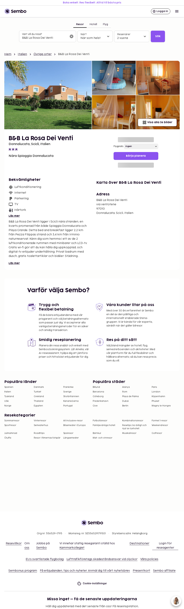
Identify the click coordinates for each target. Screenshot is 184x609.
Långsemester (71, 438)
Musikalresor (129, 433)
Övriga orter (43, 54)
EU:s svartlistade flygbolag (45, 559)
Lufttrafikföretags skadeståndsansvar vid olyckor (101, 559)
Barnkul (97, 433)
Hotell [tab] (93, 24)
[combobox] (44, 38)
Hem (7, 54)
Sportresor (10, 425)
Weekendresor (160, 425)
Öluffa (7, 438)
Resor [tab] (80, 24)
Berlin (125, 405)
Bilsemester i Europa (74, 425)
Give (95, 405)
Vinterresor (40, 420)
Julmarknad (10, 433)
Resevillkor (14, 543)
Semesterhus (41, 425)
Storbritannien (71, 396)
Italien (22, 54)
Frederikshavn (100, 401)
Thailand (38, 401)
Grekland (39, 396)
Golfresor (157, 433)
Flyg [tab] (105, 24)
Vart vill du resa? (32, 34)
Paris (154, 387)
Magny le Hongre (161, 405)
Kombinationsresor (132, 420)
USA (6, 401)
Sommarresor (11, 420)
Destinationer (139, 543)
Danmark (39, 387)
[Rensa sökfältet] (71, 36)
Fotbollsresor (100, 420)
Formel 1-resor (159, 420)
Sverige (67, 391)
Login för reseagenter (165, 545)
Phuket (155, 401)
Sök (157, 36)
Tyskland (9, 396)
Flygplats (118, 146)
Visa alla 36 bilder (157, 122)
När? (83, 34)
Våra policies (149, 559)
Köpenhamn (158, 396)
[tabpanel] (92, 36)
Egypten (38, 405)
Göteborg (98, 396)
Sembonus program (22, 570)
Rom (124, 391)
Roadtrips (39, 433)
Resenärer (123, 34)
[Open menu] (177, 11)
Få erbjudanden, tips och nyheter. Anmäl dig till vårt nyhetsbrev (85, 570)
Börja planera (136, 156)
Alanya (126, 387)
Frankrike (68, 387)
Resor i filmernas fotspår (47, 438)
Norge (7, 405)
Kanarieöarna (71, 401)
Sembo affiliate (164, 570)
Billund (96, 387)
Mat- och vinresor (102, 438)
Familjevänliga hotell (104, 425)
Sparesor (68, 433)
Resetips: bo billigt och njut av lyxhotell (134, 427)
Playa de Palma (130, 396)
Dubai (125, 401)
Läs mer (14, 216)
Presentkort (141, 570)
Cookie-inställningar (92, 583)
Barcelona (98, 391)
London (156, 391)
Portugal (68, 405)
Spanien (8, 387)
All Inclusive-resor (73, 420)
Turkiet (37, 391)
